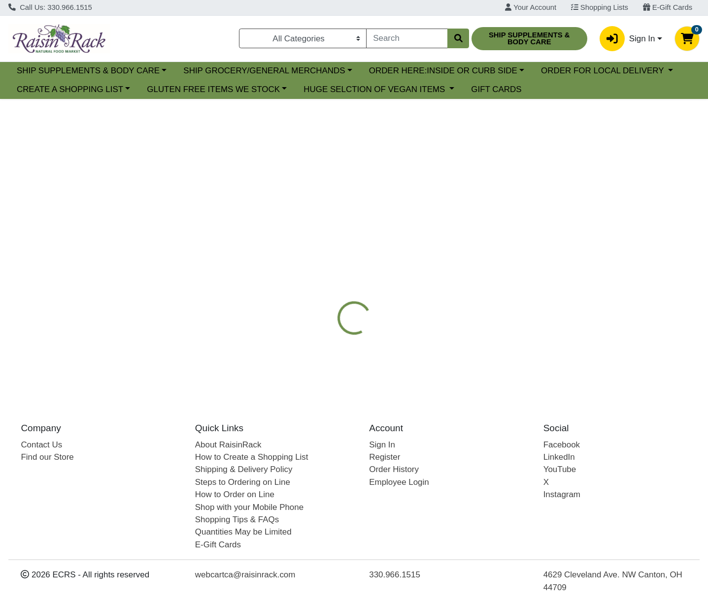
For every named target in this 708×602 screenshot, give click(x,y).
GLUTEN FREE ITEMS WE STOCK (362, 89)
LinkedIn (559, 457)
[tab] (323, 243)
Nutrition (368, 244)
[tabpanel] (502, 321)
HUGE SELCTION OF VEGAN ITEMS (524, 89)
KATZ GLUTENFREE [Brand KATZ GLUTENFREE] (435, 330)
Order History (394, 469)
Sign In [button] (627, 38)
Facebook (561, 444)
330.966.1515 (394, 574)
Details (323, 244)
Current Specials (47, 70)
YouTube (559, 469)
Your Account (530, 7)
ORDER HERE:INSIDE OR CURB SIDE (528, 70)
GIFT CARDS (645, 89)
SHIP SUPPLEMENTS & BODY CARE (173, 70)
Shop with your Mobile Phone (249, 507)
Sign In (382, 444)
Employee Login (399, 482)
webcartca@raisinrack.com (245, 574)
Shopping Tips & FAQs (237, 519)
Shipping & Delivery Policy (244, 469)
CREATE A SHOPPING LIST (219, 89)
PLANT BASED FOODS (441, 244)
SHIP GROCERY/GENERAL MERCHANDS (350, 70)
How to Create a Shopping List (251, 457)
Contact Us (41, 444)
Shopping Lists (599, 7)
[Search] (406, 38)
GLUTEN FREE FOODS (538, 244)
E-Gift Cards (668, 7)
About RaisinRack (228, 444)
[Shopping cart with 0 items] (687, 38)
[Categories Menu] (303, 38)
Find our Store (47, 457)
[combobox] (406, 38)
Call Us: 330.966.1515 (50, 7)
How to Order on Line (234, 494)
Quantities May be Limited (243, 532)
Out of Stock (601, 187)
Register (384, 457)
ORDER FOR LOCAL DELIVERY (79, 89)
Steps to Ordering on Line (242, 482)
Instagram (561, 494)
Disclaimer (614, 244)
